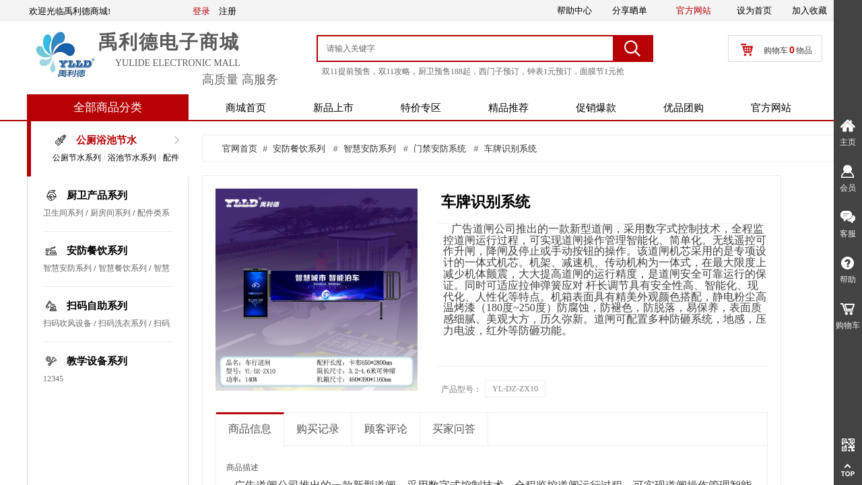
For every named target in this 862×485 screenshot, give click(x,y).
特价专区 (421, 107)
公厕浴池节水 (106, 140)
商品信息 (249, 428)
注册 (227, 11)
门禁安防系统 (439, 148)
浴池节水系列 (132, 157)
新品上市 (333, 107)
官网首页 (239, 148)
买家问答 (453, 428)
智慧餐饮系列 (122, 268)
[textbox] (466, 48)
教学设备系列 (97, 361)
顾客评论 (385, 428)
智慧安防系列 (67, 268)
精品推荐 (508, 107)
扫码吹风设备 (67, 323)
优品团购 (683, 107)
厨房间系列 (110, 213)
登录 (201, 11)
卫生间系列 (63, 213)
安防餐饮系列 (97, 250)
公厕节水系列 (77, 157)
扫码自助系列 (97, 305)
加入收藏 (809, 10)
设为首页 (754, 10)
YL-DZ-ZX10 (515, 388)
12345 (53, 378)
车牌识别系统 (510, 148)
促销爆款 (596, 107)
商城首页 (246, 107)
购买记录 (317, 428)
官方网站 (771, 107)
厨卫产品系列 (97, 195)
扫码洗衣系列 (122, 323)
